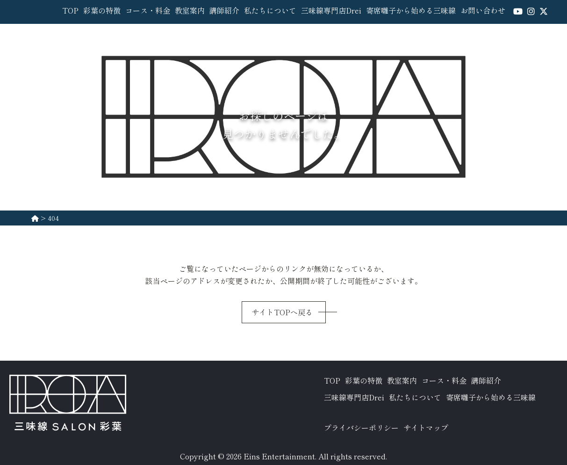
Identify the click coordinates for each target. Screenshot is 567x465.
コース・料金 (147, 10)
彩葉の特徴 (102, 10)
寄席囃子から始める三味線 (411, 10)
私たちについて (270, 10)
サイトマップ (425, 427)
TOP (70, 10)
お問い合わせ (482, 10)
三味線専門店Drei (331, 10)
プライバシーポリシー (361, 427)
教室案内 (190, 10)
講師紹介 (224, 10)
